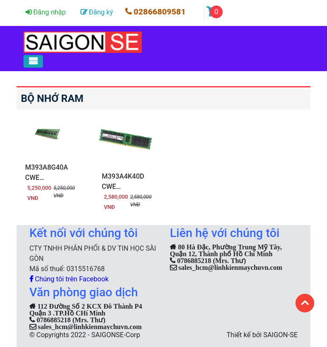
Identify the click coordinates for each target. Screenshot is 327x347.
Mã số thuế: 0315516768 (67, 269)
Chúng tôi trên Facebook (69, 279)
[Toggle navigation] (33, 61)
